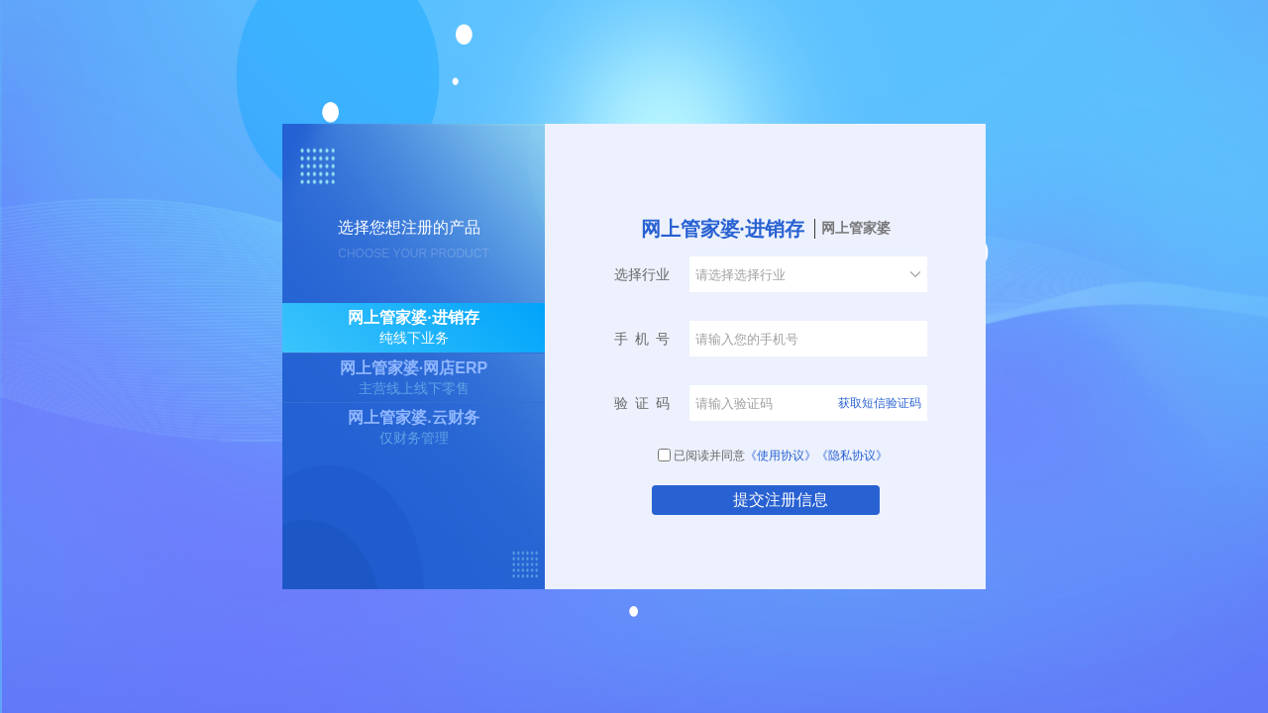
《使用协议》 (780, 455)
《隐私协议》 (852, 455)
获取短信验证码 (879, 403)
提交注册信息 (780, 499)
